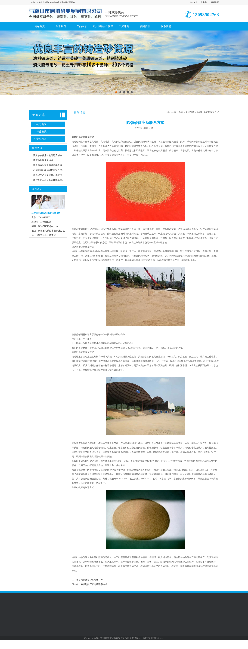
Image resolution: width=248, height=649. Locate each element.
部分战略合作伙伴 (103, 26)
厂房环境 (124, 26)
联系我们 (204, 2)
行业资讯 (41, 131)
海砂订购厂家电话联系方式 (94, 584)
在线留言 (193, 2)
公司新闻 (41, 124)
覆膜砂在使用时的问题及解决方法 (49, 155)
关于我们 (61, 26)
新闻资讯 (145, 26)
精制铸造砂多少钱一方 (92, 580)
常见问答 (41, 139)
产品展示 (82, 26)
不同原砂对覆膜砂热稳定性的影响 (49, 170)
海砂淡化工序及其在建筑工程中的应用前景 (54, 180)
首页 (181, 112)
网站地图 (215, 2)
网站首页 (40, 26)
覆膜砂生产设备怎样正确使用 (47, 175)
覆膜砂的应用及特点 (43, 160)
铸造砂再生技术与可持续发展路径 (49, 165)
